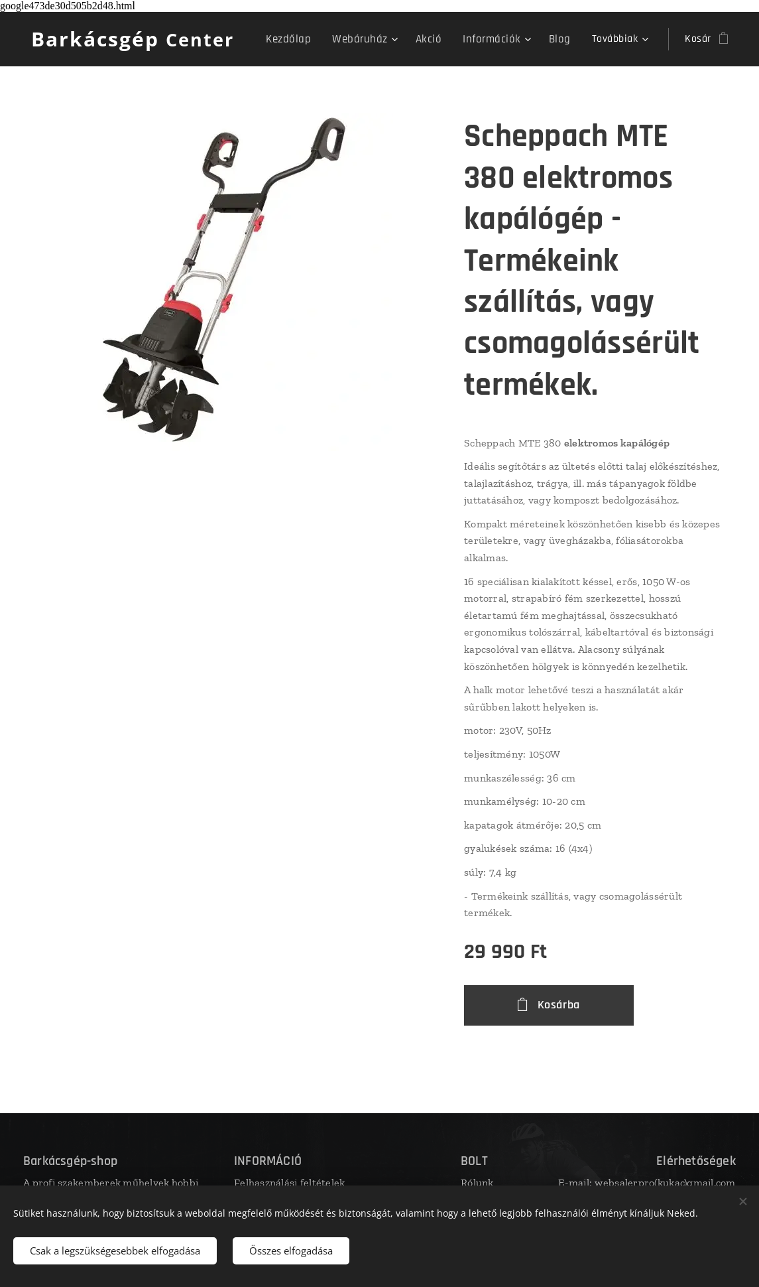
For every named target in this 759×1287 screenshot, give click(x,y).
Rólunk (477, 1182)
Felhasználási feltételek (289, 1182)
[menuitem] (306, 39)
